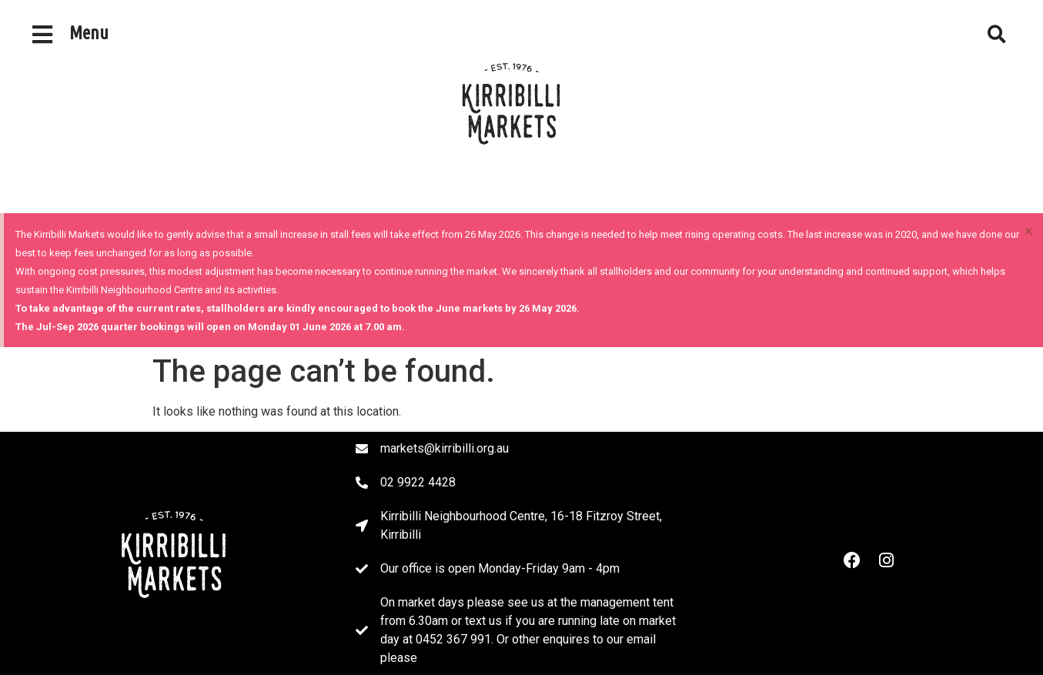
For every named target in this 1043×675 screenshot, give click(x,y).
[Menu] (42, 34)
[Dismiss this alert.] (1028, 231)
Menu (89, 32)
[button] (996, 34)
